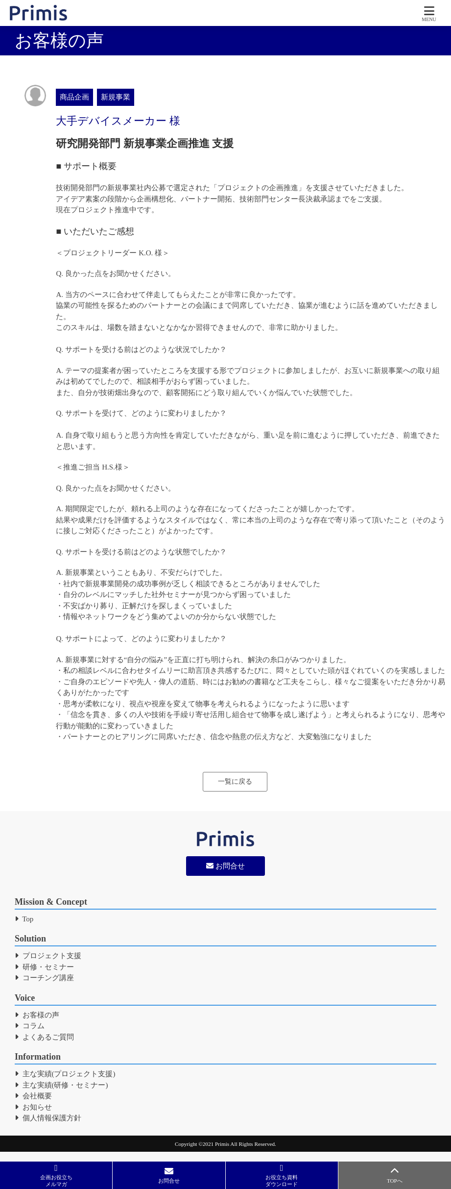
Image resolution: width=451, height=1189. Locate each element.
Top (24, 919)
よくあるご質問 (44, 1037)
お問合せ (225, 866)
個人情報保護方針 (48, 1118)
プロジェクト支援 (48, 956)
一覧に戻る (235, 781)
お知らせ (33, 1107)
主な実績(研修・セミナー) (61, 1085)
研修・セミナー (44, 967)
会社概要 (33, 1096)
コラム (30, 1026)
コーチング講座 (44, 978)
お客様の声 (37, 1015)
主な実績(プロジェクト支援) (65, 1074)
